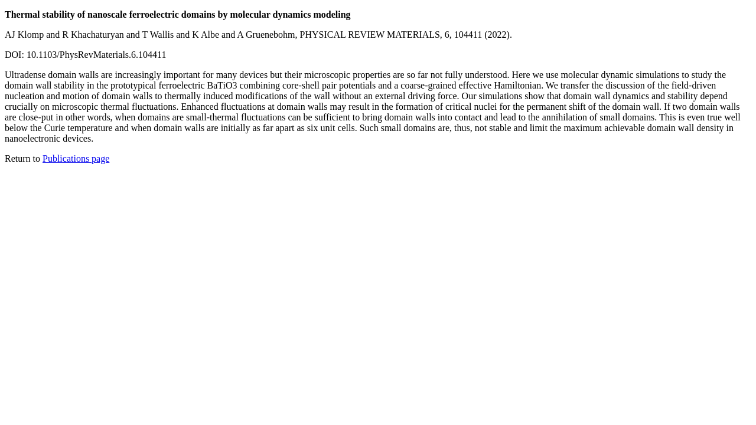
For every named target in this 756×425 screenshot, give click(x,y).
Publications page (76, 158)
